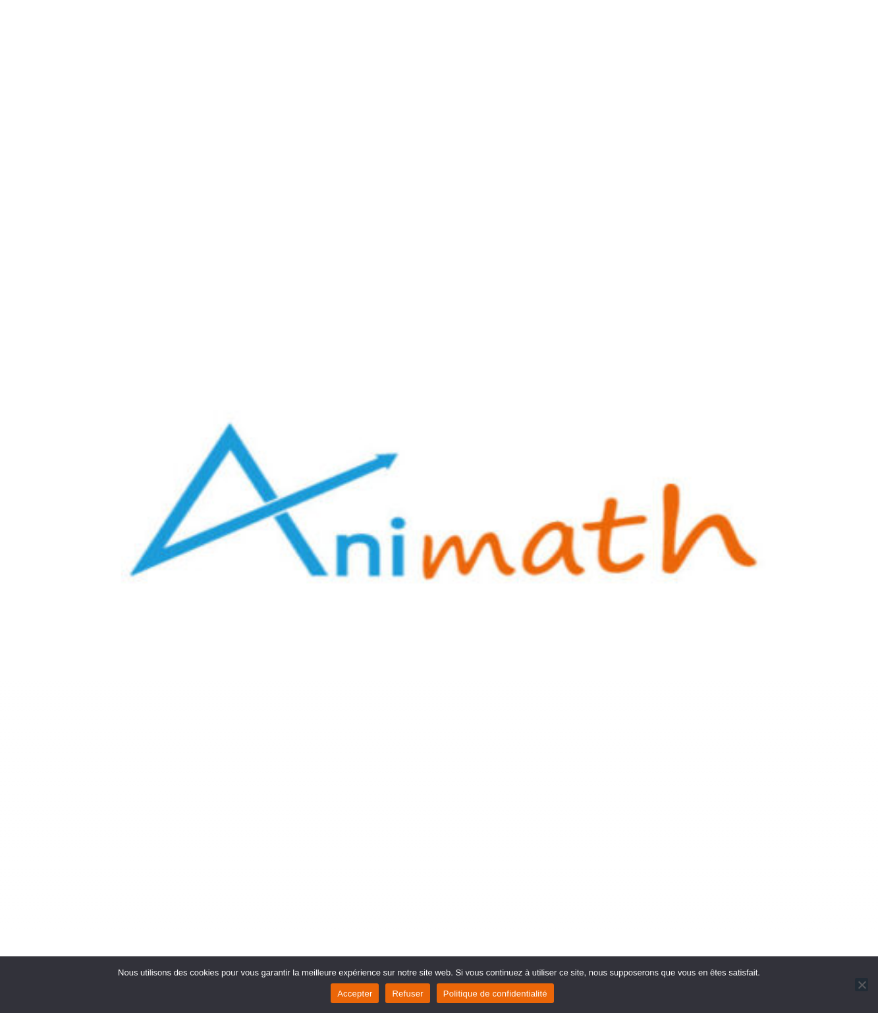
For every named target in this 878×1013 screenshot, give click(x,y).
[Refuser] (861, 984)
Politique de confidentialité (495, 994)
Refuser (407, 994)
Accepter (354, 994)
